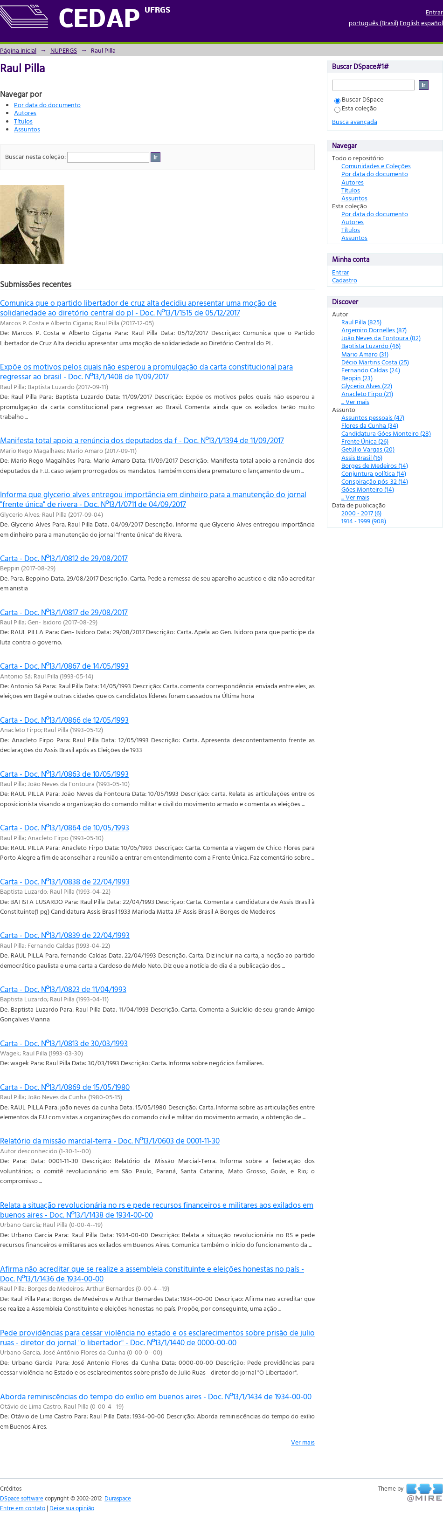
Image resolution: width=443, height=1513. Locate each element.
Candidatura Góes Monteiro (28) (386, 433)
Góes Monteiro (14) (367, 489)
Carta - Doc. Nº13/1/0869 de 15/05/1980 (65, 1087)
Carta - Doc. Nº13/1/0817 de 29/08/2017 (64, 612)
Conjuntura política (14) (373, 473)
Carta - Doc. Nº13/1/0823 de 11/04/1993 (63, 989)
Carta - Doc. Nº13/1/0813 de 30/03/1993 (64, 1043)
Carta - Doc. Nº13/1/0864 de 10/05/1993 (64, 827)
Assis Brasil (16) (361, 457)
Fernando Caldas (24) (370, 370)
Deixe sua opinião (71, 1508)
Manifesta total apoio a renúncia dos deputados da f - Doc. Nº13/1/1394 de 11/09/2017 (142, 440)
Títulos (23, 121)
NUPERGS (63, 50)
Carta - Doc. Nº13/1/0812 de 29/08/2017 (64, 558)
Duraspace (117, 1498)
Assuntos (27, 129)
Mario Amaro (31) (364, 354)
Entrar (434, 12)
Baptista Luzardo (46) (371, 345)
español (432, 22)
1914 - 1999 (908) (363, 521)
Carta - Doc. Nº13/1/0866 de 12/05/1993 (64, 720)
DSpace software (21, 1498)
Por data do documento (47, 105)
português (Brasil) (373, 22)
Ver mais (303, 1442)
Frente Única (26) (364, 441)
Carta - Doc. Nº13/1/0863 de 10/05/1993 (64, 774)
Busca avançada (354, 121)
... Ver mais (355, 401)
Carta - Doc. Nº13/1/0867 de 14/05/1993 (64, 665)
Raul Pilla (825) (361, 322)
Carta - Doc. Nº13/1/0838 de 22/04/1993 (65, 881)
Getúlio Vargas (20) (368, 449)
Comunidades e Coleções (376, 166)
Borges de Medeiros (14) (374, 465)
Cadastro (344, 280)
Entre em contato (22, 1508)
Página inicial (18, 50)
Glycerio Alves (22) (366, 385)
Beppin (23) (357, 378)
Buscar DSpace (358, 99)
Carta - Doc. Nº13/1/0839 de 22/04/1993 (65, 935)
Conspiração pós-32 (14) (374, 481)
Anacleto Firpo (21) (367, 393)
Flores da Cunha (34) (369, 425)
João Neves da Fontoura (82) (381, 337)
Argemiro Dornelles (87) (374, 330)
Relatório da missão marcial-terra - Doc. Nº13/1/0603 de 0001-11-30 (110, 1140)
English (410, 22)
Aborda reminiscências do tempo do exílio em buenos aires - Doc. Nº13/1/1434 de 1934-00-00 (155, 1396)
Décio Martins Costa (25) (375, 362)
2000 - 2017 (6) (361, 513)
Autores (25, 112)
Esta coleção (355, 108)
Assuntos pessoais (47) (372, 417)
